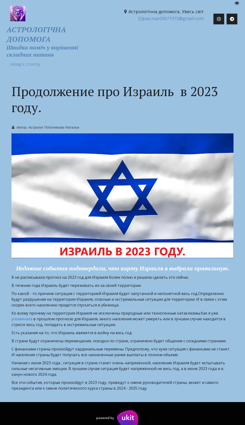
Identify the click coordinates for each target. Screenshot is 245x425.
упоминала (21, 318)
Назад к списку (25, 64)
